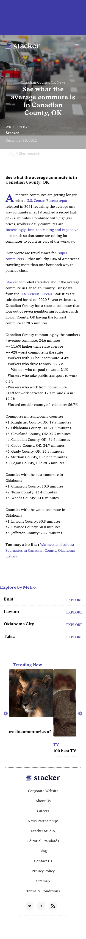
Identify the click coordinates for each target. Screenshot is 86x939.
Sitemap (43, 881)
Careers (43, 810)
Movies (17, 725)
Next (80, 713)
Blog (43, 851)
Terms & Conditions (43, 891)
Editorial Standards (43, 841)
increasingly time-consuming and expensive (42, 229)
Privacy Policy (43, 871)
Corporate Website (43, 790)
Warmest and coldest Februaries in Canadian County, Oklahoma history (40, 550)
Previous (5, 713)
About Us (43, 800)
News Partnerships (43, 820)
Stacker (12, 133)
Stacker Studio (43, 831)
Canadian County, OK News (43, 82)
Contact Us (43, 861)
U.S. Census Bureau (36, 294)
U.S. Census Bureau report (48, 200)
